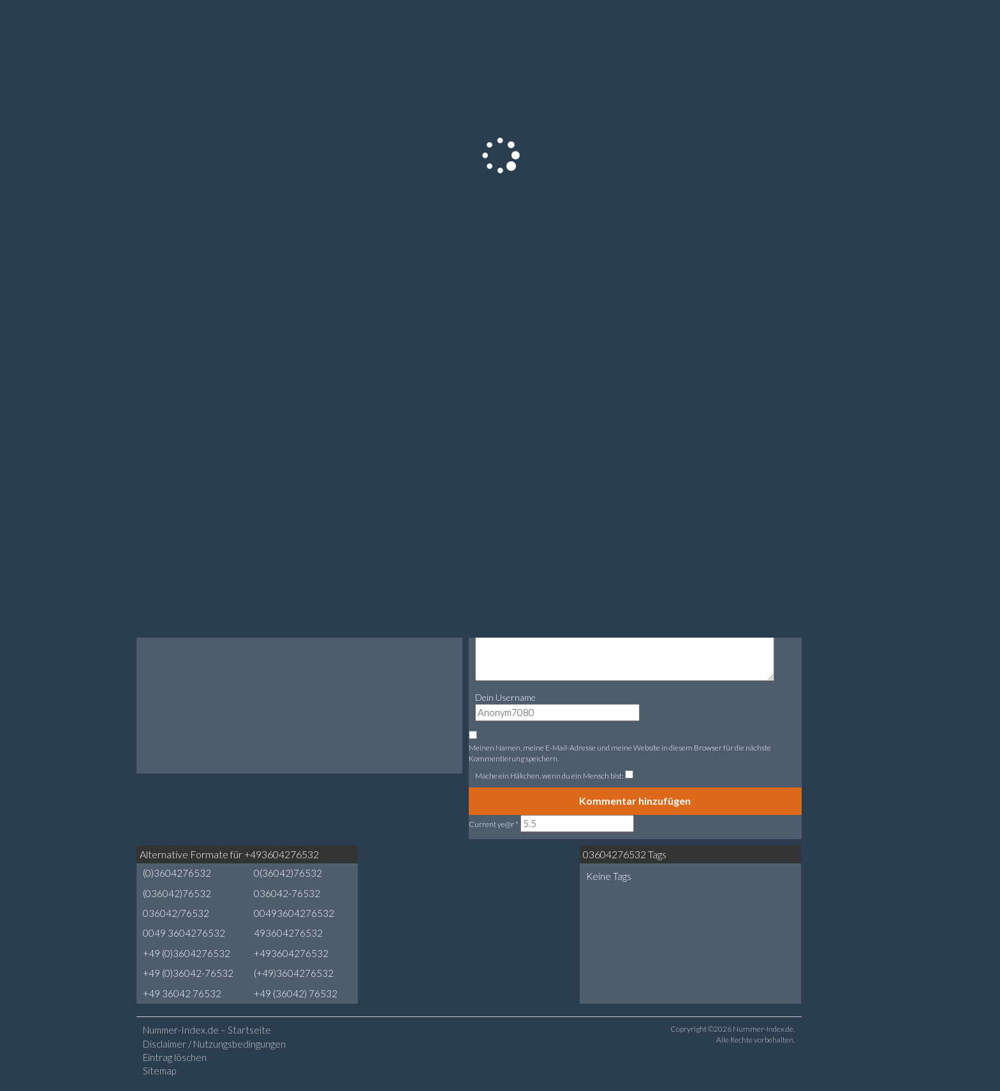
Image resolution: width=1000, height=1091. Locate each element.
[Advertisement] (468, 893)
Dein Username (505, 697)
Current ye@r (493, 824)
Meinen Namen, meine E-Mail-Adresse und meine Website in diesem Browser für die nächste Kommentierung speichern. (620, 753)
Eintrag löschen (175, 1057)
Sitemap (159, 1070)
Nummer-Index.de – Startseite (207, 1030)
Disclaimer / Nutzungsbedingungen (214, 1044)
